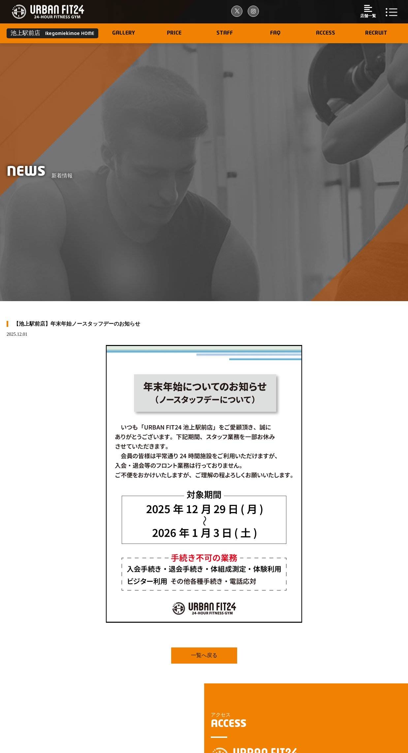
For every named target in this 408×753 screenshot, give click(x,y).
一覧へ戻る (204, 655)
